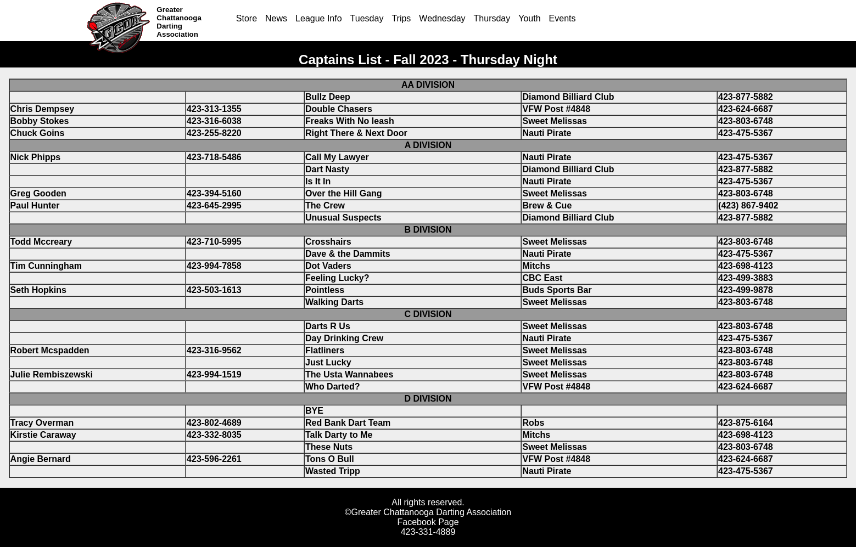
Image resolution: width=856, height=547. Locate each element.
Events (562, 18)
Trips (401, 18)
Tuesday (367, 18)
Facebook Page (427, 522)
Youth (529, 18)
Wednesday (442, 18)
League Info (318, 18)
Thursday (492, 18)
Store (246, 18)
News (276, 18)
